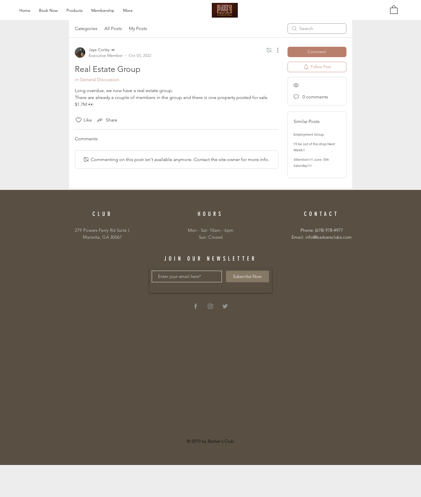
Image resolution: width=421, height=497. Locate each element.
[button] (394, 9)
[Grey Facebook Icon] (195, 306)
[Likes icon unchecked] (78, 120)
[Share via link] (107, 120)
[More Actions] (274, 50)
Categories (86, 28)
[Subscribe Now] (247, 276)
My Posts (138, 28)
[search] (317, 28)
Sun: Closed (210, 237)
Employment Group (309, 134)
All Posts (113, 28)
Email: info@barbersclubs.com (322, 237)
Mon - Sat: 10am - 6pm (210, 230)
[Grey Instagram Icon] (210, 306)
